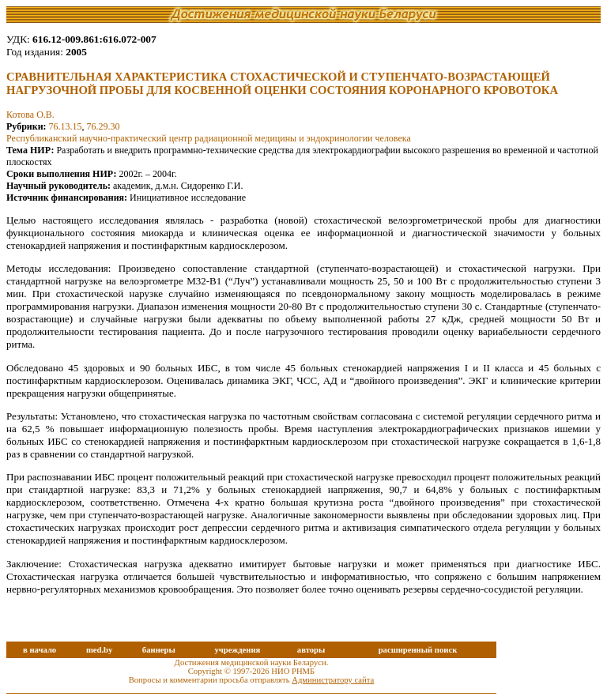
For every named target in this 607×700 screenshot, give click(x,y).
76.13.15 (65, 126)
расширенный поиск (418, 649)
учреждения (237, 649)
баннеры (158, 649)
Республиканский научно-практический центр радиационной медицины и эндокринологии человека (208, 138)
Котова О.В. (30, 114)
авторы (311, 649)
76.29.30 (103, 126)
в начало (39, 649)
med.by (99, 649)
